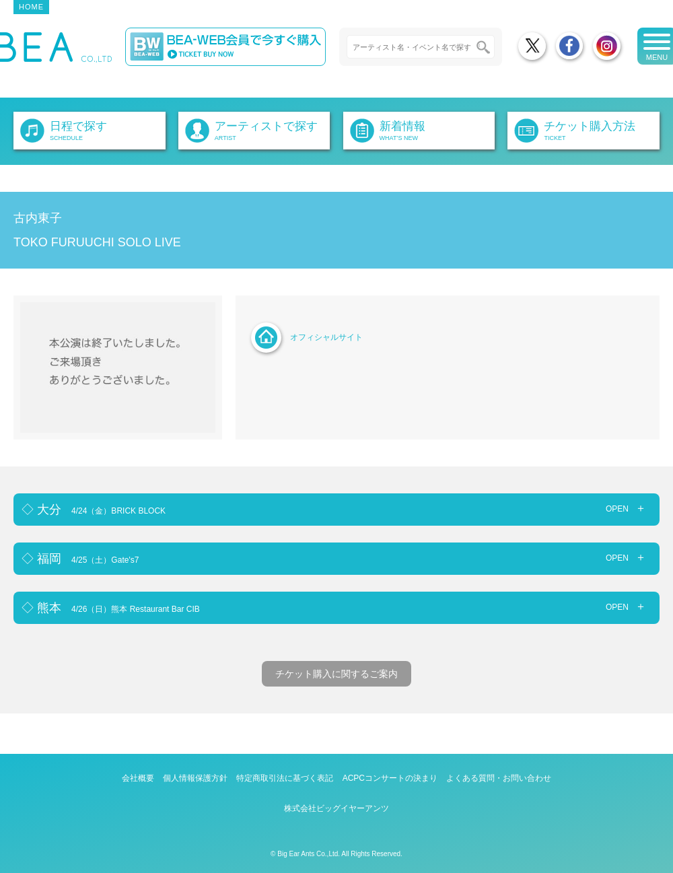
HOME (31, 7)
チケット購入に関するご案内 (336, 673)
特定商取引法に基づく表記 (284, 778)
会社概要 (138, 778)
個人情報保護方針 (195, 778)
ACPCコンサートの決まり (390, 778)
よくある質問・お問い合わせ (498, 778)
